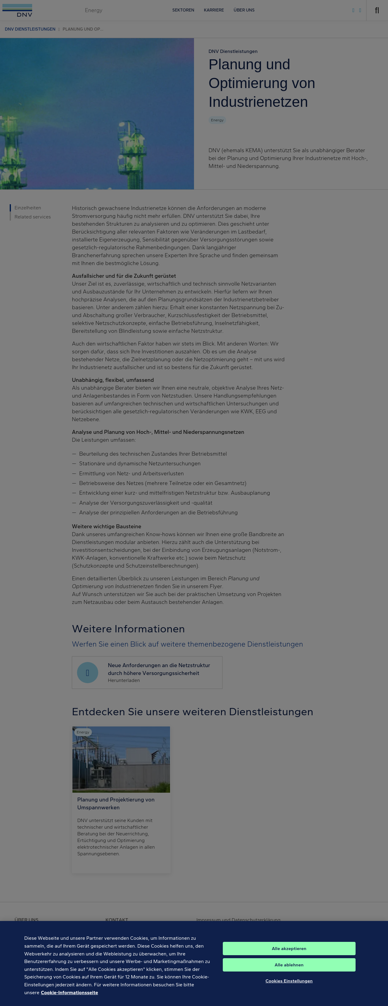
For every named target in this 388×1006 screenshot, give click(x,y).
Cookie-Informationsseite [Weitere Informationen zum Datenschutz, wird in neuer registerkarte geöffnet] (69, 997)
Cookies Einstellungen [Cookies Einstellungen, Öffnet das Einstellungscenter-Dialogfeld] (289, 985)
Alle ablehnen (289, 969)
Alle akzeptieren (289, 953)
